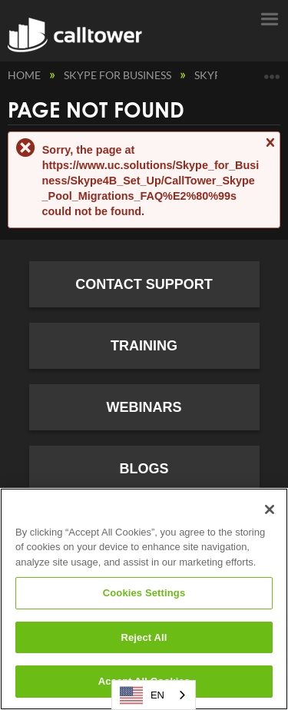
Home (25, 74)
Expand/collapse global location (271, 71)
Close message (269, 149)
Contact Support (144, 284)
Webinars (144, 407)
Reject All (144, 637)
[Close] (269, 509)
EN (142, 695)
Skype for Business (119, 74)
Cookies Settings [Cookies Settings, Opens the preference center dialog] (144, 593)
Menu (268, 17)
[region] (144, 599)
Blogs (143, 468)
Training (144, 345)
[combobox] (153, 695)
